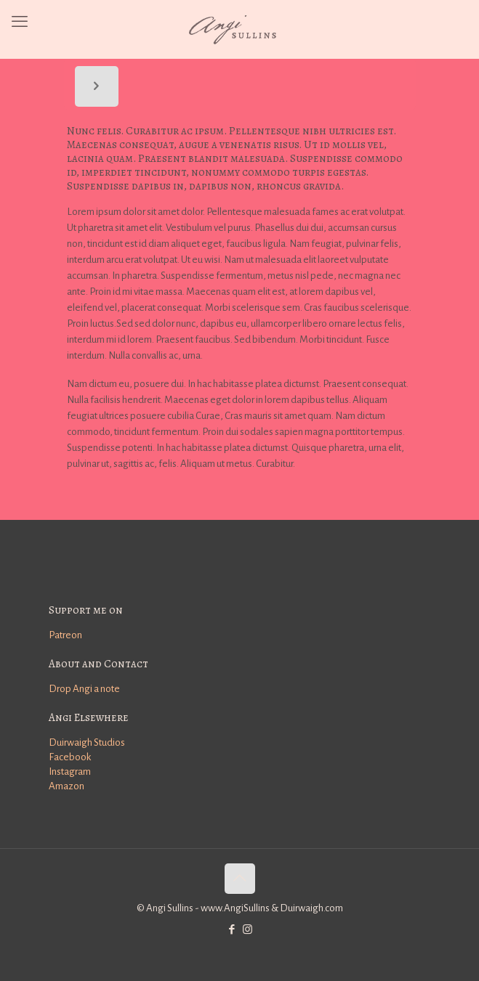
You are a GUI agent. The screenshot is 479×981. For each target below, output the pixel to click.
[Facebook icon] (232, 929)
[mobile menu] (19, 21)
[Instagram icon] (247, 929)
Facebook (70, 757)
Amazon (66, 786)
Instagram (70, 771)
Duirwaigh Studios (87, 742)
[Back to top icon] (240, 878)
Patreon (65, 635)
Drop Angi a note (84, 688)
